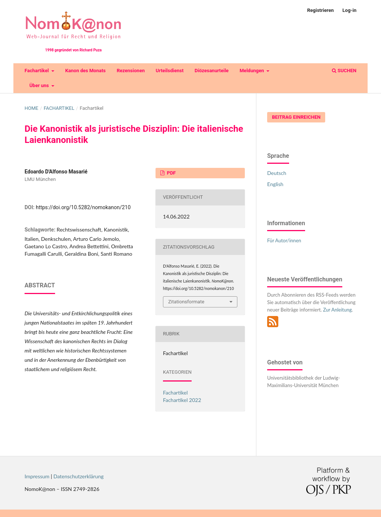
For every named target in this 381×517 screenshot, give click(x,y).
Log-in (349, 10)
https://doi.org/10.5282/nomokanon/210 (83, 207)
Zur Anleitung (337, 310)
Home (31, 108)
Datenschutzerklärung (79, 476)
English (275, 184)
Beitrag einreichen (296, 117)
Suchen (344, 70)
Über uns (39, 85)
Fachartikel (37, 70)
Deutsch (276, 173)
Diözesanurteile (211, 70)
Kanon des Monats (85, 70)
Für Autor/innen (284, 240)
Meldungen (252, 70)
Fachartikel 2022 (182, 400)
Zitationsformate (186, 301)
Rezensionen (131, 70)
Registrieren (320, 10)
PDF (171, 173)
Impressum (37, 476)
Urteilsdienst (170, 70)
